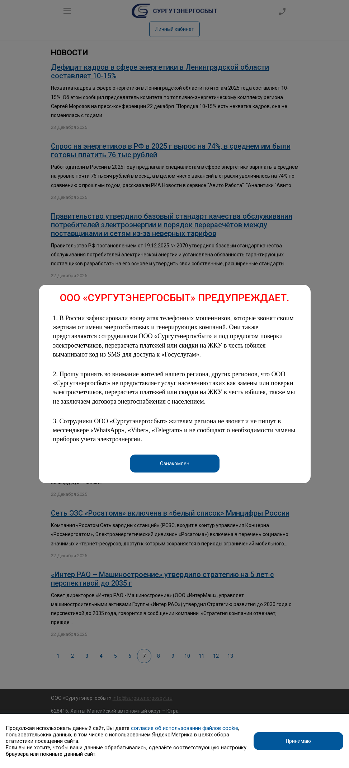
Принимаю (298, 741)
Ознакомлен (174, 463)
